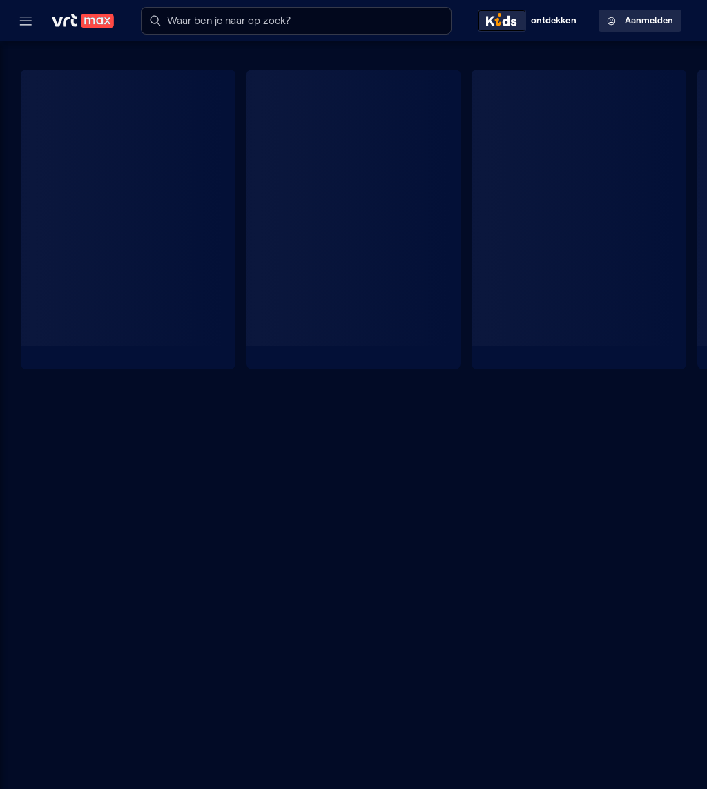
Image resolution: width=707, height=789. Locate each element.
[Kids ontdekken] (530, 21)
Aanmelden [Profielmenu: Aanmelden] (640, 20)
